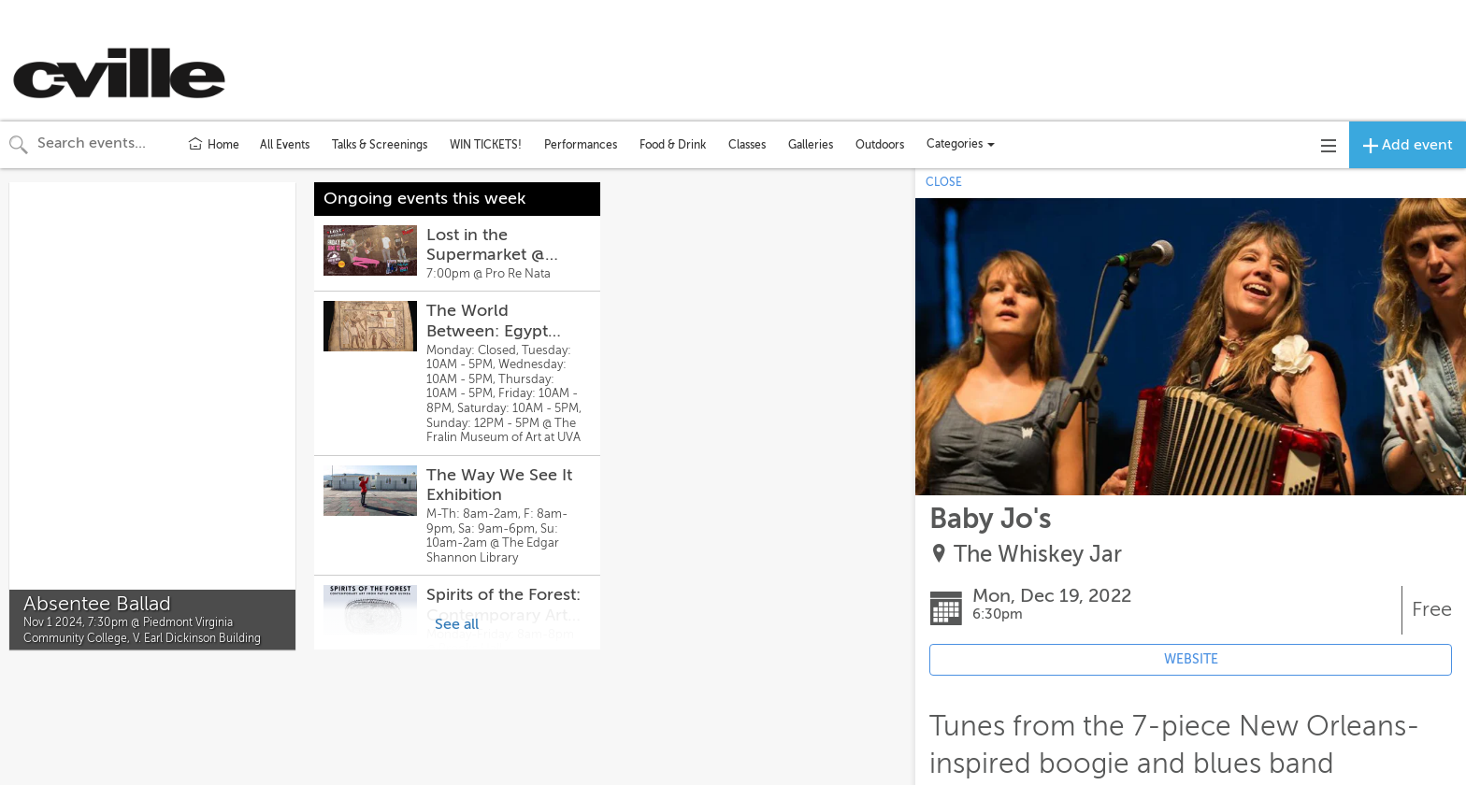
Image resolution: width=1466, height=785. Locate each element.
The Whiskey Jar (1038, 554)
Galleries (810, 144)
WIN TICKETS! (486, 144)
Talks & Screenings (379, 144)
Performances (580, 144)
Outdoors (879, 144)
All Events (284, 144)
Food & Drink (673, 144)
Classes (747, 144)
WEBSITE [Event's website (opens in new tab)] (1191, 659)
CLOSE (944, 182)
